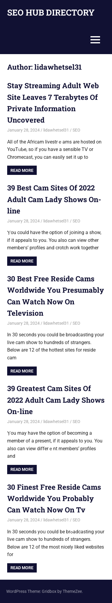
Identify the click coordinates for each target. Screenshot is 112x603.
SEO (76, 130)
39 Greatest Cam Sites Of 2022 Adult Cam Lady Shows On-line (56, 400)
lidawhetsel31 (56, 130)
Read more (21, 170)
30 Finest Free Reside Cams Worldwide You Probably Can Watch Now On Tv (54, 498)
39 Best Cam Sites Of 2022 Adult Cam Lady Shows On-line (54, 199)
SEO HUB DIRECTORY (51, 12)
